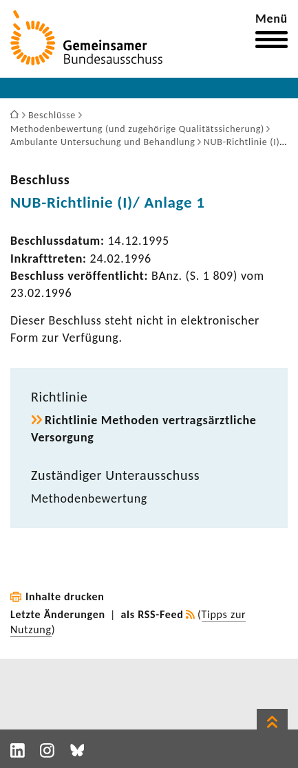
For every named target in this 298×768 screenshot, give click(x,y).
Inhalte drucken (65, 596)
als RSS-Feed (152, 614)
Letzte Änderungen (57, 614)
